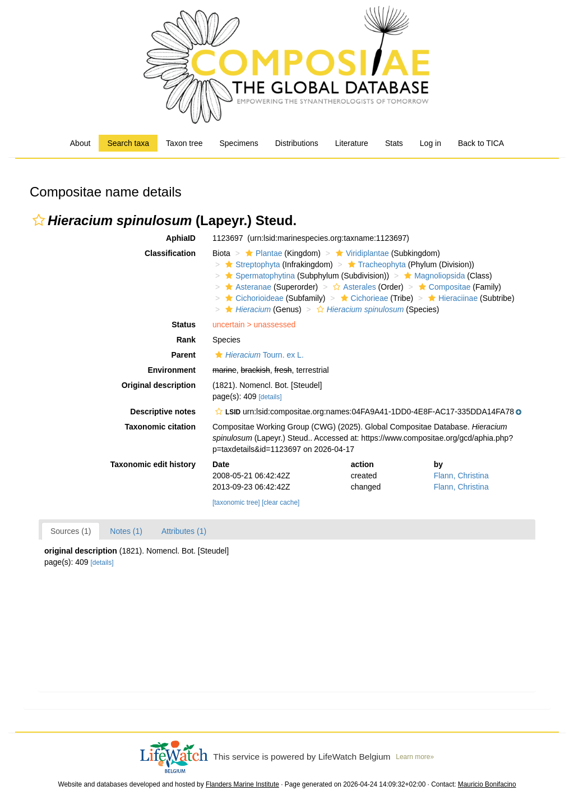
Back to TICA (481, 143)
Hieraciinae (451, 298)
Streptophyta (251, 264)
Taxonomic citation (160, 426)
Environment (171, 369)
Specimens (238, 143)
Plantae (262, 253)
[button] (39, 220)
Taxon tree (184, 143)
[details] (269, 397)
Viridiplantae (361, 253)
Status (184, 324)
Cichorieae (363, 298)
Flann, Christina (461, 475)
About (80, 143)
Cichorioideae (253, 298)
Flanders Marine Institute (242, 784)
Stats (394, 143)
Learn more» (415, 757)
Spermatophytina (259, 275)
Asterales (353, 286)
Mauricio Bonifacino (487, 784)
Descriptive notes (163, 411)
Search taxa (128, 143)
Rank (186, 339)
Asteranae (247, 286)
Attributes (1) (183, 531)
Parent (183, 354)
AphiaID (181, 238)
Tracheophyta (375, 264)
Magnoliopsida (433, 275)
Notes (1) (126, 531)
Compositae (443, 286)
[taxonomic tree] (236, 502)
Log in (430, 143)
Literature (351, 143)
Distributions (296, 143)
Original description (159, 385)
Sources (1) (70, 531)
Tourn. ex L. (258, 354)
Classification (170, 253)
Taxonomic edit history (153, 464)
